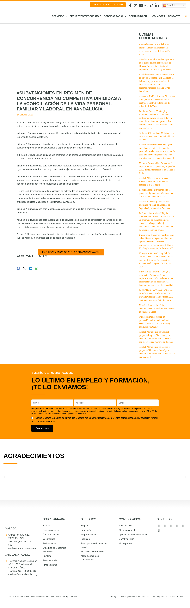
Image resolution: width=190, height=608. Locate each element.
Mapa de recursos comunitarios (90, 558)
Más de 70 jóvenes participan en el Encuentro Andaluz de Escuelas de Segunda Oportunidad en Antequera (155, 204)
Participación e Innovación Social (94, 545)
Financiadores (50, 565)
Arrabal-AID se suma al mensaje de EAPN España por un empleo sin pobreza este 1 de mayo (155, 181)
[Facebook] (18, 268)
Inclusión (85, 539)
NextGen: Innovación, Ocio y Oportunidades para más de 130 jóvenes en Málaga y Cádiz (157, 308)
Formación (86, 530)
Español (168, 5)
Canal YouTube (126, 539)
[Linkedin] (30, 268)
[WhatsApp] (36, 268)
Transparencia (50, 560)
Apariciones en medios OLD (133, 534)
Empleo (84, 525)
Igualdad (47, 556)
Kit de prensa (125, 543)
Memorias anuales (128, 530)
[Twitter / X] (24, 268)
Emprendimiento (89, 534)
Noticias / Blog (126, 525)
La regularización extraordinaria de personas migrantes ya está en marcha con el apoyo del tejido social (156, 193)
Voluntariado (49, 539)
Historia (46, 525)
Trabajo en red (50, 543)
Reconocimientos (51, 530)
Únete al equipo (50, 534)
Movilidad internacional (92, 551)
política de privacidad (64, 418)
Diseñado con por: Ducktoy (66, 597)
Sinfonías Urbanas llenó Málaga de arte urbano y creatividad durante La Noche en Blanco (156, 136)
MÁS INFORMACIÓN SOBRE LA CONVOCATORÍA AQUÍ (71, 252)
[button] (65, 16)
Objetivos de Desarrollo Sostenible (54, 550)
